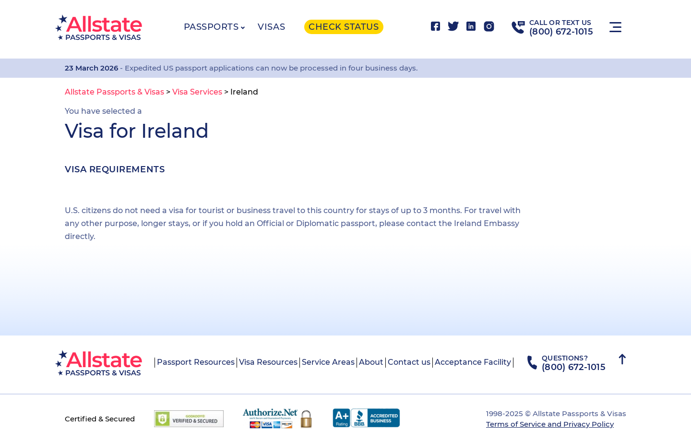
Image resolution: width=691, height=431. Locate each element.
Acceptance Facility (473, 362)
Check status (344, 27)
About (371, 362)
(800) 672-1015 (561, 31)
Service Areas (328, 362)
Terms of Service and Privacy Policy (550, 424)
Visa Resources (268, 362)
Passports (211, 27)
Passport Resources (196, 362)
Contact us (409, 362)
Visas (271, 27)
